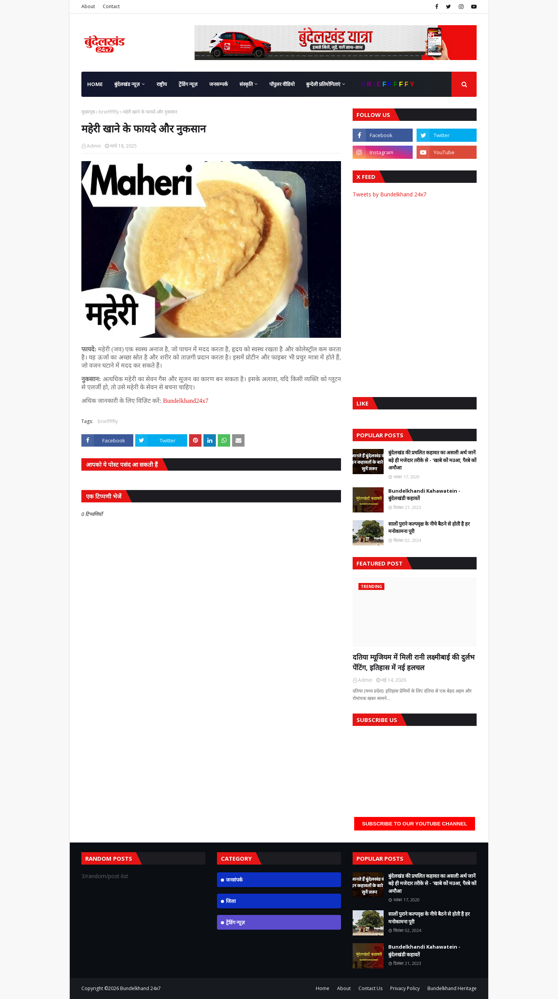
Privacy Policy (405, 988)
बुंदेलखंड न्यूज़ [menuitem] (127, 84)
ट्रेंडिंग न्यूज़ (235, 922)
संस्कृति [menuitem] (246, 84)
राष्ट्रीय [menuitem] (162, 84)
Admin (94, 146)
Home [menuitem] (95, 84)
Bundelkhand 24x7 (140, 988)
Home (322, 988)
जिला (231, 901)
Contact (111, 6)
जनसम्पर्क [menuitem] (218, 84)
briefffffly (109, 111)
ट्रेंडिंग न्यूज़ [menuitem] (188, 84)
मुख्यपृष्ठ (88, 111)
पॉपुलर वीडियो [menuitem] (281, 84)
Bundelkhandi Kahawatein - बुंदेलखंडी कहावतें (424, 494)
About (88, 6)
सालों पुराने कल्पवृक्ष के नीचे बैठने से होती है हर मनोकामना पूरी (429, 527)
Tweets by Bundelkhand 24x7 (389, 194)
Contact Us (370, 988)
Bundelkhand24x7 (185, 400)
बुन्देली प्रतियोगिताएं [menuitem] (323, 84)
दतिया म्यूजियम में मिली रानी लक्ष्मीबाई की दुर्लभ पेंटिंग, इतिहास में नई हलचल (414, 662)
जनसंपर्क (234, 879)
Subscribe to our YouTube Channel (414, 824)
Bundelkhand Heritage (452, 988)
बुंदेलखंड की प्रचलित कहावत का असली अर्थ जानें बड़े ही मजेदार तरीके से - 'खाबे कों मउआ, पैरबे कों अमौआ (432, 460)
